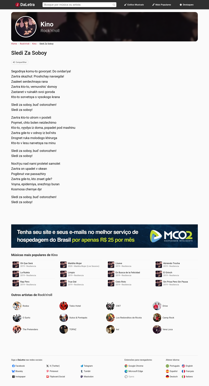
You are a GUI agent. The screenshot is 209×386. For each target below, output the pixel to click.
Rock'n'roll (50, 30)
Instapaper (20, 376)
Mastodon (88, 376)
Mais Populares (161, 4)
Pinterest (54, 371)
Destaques (187, 4)
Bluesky (19, 371)
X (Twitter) (55, 366)
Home (14, 43)
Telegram (88, 366)
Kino (47, 24)
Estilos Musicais (134, 4)
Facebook (20, 366)
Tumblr (87, 371)
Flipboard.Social (57, 376)
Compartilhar (20, 62)
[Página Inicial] (25, 4)
